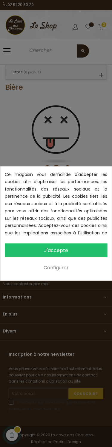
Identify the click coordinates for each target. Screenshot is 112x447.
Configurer (56, 267)
